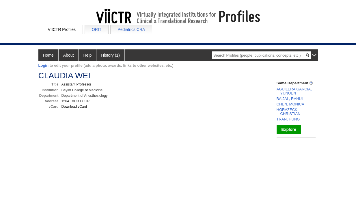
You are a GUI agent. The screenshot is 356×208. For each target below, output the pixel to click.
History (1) (110, 55)
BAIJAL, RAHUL (290, 98)
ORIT (96, 29)
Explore (288, 129)
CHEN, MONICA (290, 104)
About (68, 55)
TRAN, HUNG (288, 119)
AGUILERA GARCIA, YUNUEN (294, 91)
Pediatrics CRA (131, 29)
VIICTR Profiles (62, 29)
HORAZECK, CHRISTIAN (289, 111)
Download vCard (74, 107)
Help (87, 55)
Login (43, 65)
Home (48, 55)
